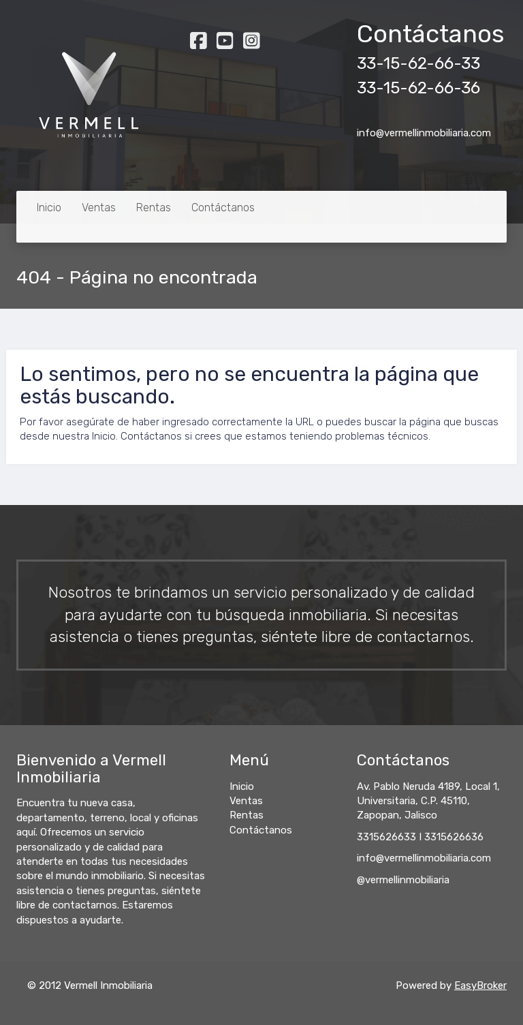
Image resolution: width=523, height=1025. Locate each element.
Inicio (49, 207)
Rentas (153, 207)
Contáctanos (223, 207)
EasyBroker (480, 985)
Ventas (99, 207)
